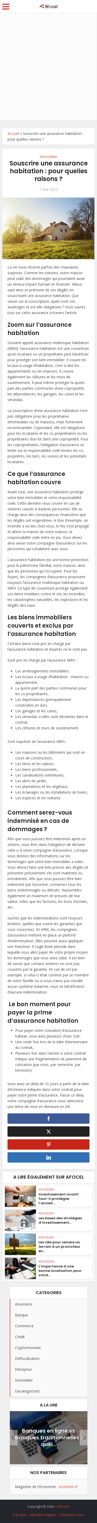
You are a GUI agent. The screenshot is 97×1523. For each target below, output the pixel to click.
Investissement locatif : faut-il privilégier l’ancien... (59, 1199)
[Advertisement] (48, 66)
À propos (20, 1514)
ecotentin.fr (68, 1486)
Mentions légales (43, 1514)
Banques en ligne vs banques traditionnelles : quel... (48, 1437)
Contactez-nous (71, 1514)
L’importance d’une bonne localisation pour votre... (60, 1271)
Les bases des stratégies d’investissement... (60, 1220)
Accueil (13, 133)
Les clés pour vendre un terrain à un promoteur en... (59, 1246)
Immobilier (48, 156)
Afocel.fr (63, 1506)
